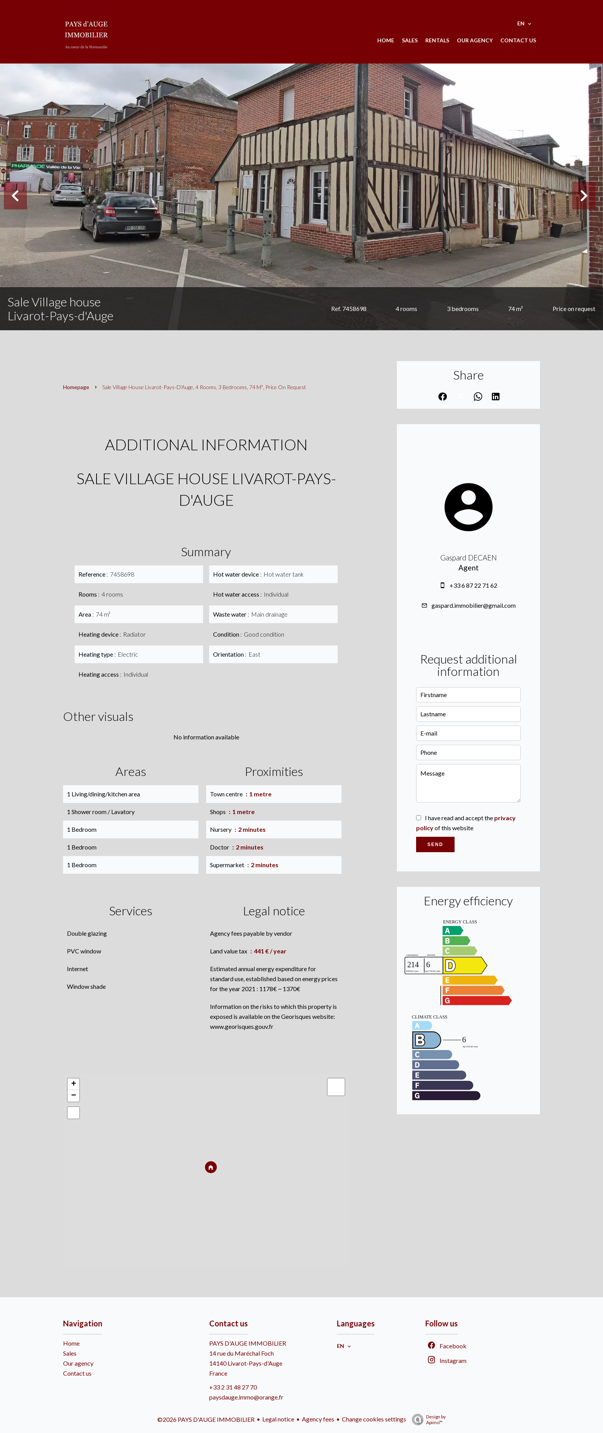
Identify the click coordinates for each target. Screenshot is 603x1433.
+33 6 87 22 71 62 (473, 585)
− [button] (73, 1096)
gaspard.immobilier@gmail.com (473, 605)
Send (435, 844)
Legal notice (278, 1419)
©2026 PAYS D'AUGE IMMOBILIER (206, 1419)
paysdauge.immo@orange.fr (246, 1397)
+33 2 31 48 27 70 (233, 1387)
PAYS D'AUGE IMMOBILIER (247, 1343)
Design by (427, 1419)
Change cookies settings (374, 1419)
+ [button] (73, 1084)
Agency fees (318, 1419)
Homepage (76, 387)
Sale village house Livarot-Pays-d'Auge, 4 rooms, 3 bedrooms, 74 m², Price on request (204, 387)
